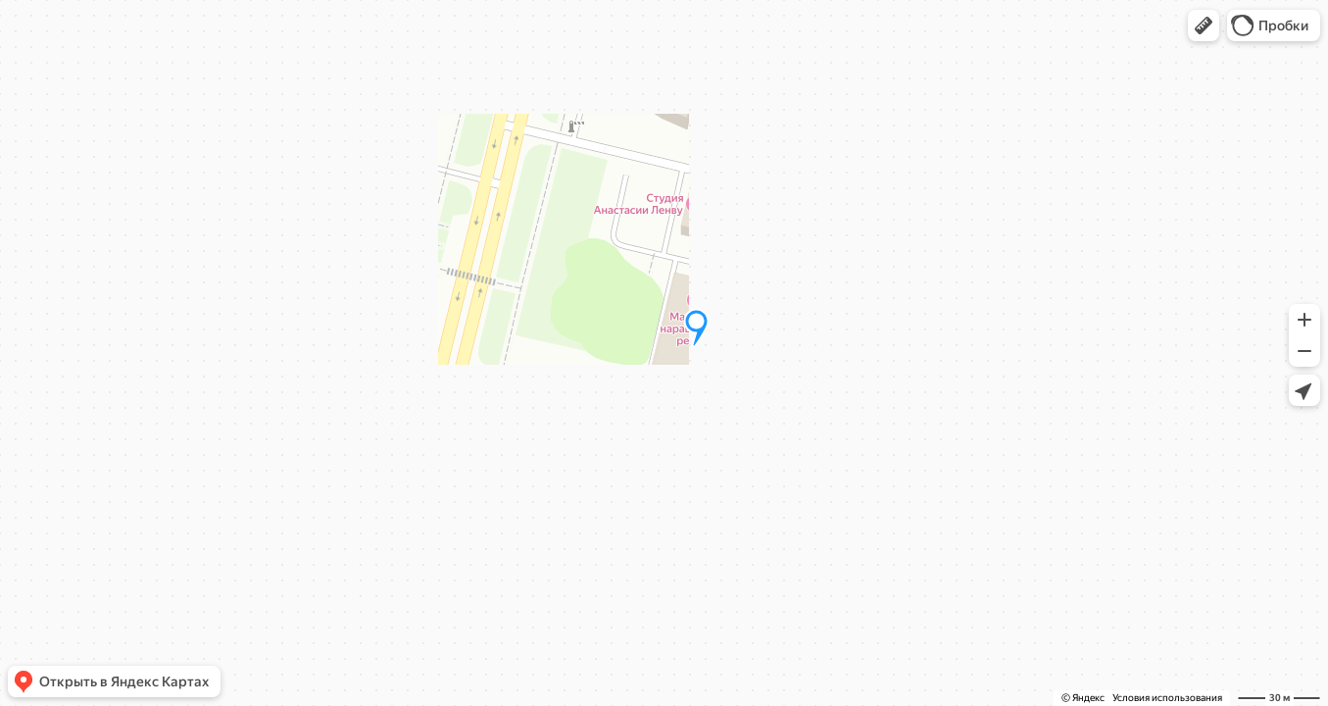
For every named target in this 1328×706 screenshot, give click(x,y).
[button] (1203, 25)
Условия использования (1167, 697)
